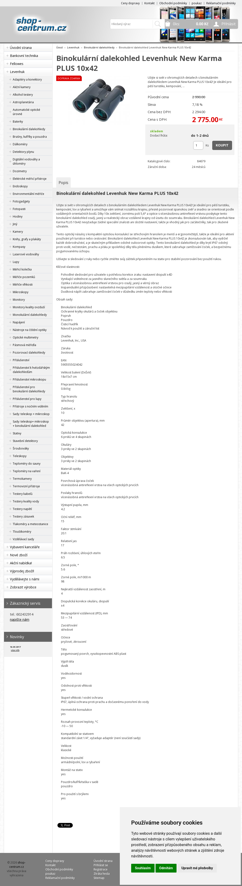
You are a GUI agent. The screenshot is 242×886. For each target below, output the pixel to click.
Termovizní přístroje (26, 486)
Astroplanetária (23, 102)
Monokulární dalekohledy (30, 315)
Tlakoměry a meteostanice (30, 524)
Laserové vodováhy (26, 254)
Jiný (15, 224)
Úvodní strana (21, 47)
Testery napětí (22, 509)
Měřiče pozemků (24, 277)
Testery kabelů (22, 494)
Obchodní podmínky (173, 3)
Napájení (19, 322)
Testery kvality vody (26, 501)
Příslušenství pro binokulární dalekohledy (29, 389)
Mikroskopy (20, 292)
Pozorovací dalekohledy (29, 353)
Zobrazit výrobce (23, 587)
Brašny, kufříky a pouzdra (30, 137)
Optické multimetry (25, 337)
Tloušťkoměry (22, 532)
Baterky (18, 122)
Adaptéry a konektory (27, 79)
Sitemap (99, 878)
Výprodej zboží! (22, 571)
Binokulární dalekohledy (29, 129)
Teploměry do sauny (26, 464)
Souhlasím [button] (143, 868)
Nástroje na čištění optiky (30, 330)
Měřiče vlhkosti (23, 284)
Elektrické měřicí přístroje (30, 179)
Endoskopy (20, 186)
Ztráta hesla (102, 874)
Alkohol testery (23, 95)
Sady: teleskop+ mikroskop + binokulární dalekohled (31, 423)
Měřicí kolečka (22, 269)
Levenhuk (17, 71)
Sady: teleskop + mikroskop (31, 414)
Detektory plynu (23, 152)
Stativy (17, 433)
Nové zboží (18, 555)
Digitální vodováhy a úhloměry (26, 161)
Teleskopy (19, 456)
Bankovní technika (24, 55)
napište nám (19, 619)
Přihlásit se (101, 865)
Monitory (19, 300)
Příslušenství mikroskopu (29, 379)
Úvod (59, 47)
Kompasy (19, 247)
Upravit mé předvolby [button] (197, 868)
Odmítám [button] (166, 868)
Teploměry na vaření (26, 471)
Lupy (16, 262)
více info (15, 650)
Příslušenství (21, 360)
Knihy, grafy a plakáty (27, 239)
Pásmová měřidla (24, 345)
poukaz (197, 3)
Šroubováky (21, 448)
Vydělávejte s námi (24, 579)
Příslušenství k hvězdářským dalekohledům (31, 370)
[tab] (63, 182)
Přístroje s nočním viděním (30, 406)
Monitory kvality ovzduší (29, 307)
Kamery (18, 232)
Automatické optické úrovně (26, 112)
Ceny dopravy (130, 3)
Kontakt (149, 3)
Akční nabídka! (21, 563)
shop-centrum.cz (17, 864)
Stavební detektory (25, 441)
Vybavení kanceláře (25, 547)
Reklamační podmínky (221, 3)
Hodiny (17, 216)
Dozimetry (20, 171)
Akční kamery (21, 87)
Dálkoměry (20, 144)
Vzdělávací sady (23, 539)
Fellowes (16, 63)
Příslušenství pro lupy (27, 399)
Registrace (101, 869)
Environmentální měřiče (28, 194)
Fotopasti (19, 209)
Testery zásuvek (23, 516)
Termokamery (22, 479)
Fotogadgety (21, 201)
